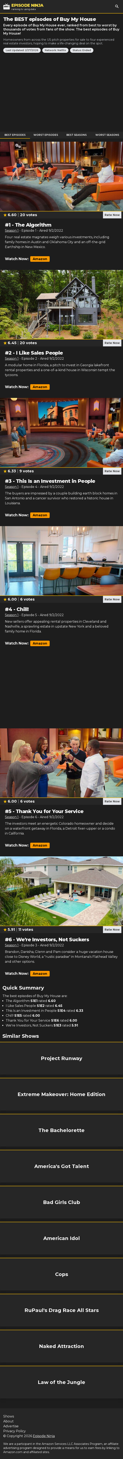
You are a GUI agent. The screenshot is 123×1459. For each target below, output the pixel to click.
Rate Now (112, 215)
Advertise (11, 1426)
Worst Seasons (107, 134)
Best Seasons (76, 134)
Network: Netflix (55, 50)
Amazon (40, 259)
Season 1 (12, 230)
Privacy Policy (14, 1431)
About (8, 1421)
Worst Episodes (46, 134)
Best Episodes (15, 134)
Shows (8, 1416)
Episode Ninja (44, 1436)
